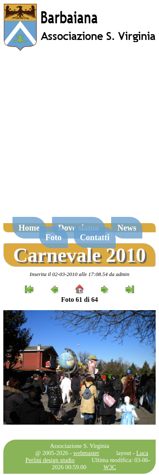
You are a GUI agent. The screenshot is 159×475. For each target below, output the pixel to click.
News (127, 227)
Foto (53, 237)
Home (29, 227)
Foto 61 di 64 (79, 299)
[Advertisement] (78, 138)
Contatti (94, 237)
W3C (110, 467)
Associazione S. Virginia (79, 446)
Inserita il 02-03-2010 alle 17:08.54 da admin (79, 274)
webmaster (86, 453)
